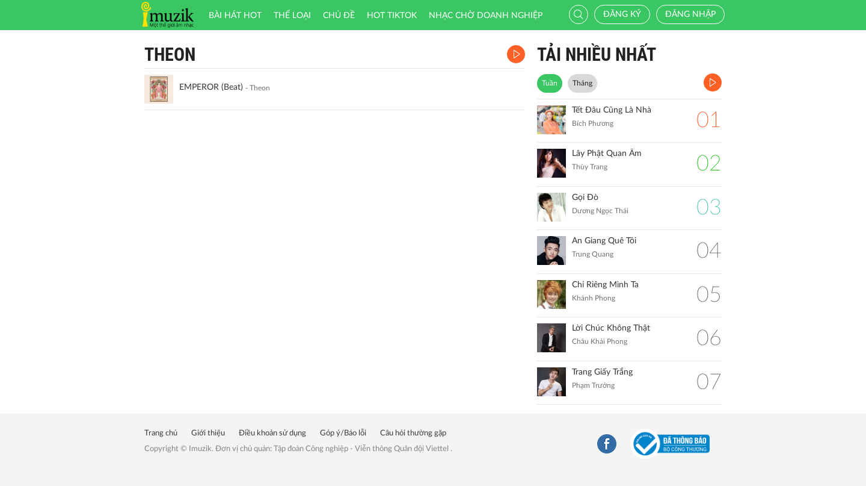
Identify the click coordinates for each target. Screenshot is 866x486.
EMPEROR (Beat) (211, 87)
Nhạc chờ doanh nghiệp (485, 15)
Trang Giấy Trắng (602, 372)
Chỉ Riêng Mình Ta (605, 285)
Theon (169, 54)
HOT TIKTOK (392, 15)
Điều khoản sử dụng (272, 433)
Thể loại (292, 15)
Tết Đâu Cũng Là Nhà (611, 110)
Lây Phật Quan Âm (607, 153)
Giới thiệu (208, 433)
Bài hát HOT (235, 15)
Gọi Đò (585, 197)
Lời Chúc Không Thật (611, 328)
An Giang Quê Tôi (604, 241)
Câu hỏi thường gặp (413, 433)
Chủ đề (339, 15)
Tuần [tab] (549, 83)
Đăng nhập (690, 14)
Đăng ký (622, 14)
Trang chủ (160, 433)
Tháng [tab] (582, 83)
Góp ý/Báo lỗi (343, 433)
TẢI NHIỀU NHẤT (596, 54)
